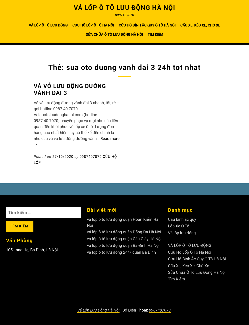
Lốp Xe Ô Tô (178, 226)
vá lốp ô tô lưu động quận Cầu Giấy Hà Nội (124, 238)
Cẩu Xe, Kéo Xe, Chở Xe (200, 25)
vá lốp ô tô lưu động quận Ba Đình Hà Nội (123, 245)
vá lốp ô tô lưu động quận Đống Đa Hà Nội (124, 232)
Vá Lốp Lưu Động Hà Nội (98, 310)
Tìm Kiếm (155, 34)
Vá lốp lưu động (182, 233)
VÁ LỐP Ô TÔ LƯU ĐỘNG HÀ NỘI (124, 7)
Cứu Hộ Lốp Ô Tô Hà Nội (93, 25)
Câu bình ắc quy (182, 219)
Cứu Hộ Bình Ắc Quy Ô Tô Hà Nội (147, 25)
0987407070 (160, 310)
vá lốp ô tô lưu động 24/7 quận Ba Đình (121, 252)
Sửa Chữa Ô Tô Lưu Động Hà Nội (114, 34)
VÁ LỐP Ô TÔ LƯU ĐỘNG (48, 25)
